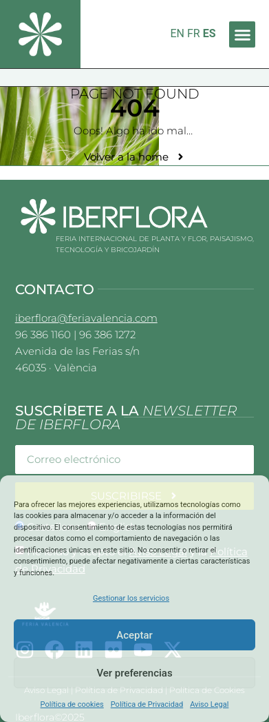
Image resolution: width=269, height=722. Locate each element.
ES (209, 33)
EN (177, 33)
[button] (242, 34)
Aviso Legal (209, 704)
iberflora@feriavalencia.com (86, 317)
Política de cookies (72, 704)
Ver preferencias (134, 673)
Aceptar (134, 635)
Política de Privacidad (147, 704)
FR (193, 33)
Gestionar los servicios (131, 598)
